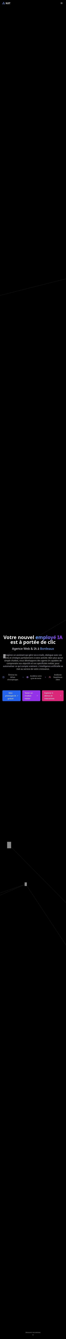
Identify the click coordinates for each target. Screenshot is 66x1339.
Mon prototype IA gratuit (11, 696)
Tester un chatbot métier (31, 696)
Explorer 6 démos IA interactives (52, 696)
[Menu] (62, 3)
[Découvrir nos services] (33, 1334)
